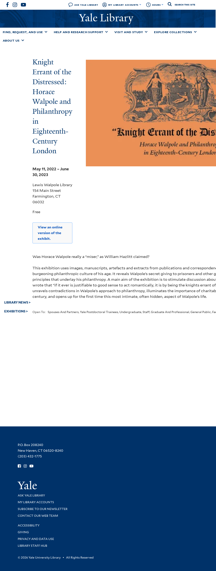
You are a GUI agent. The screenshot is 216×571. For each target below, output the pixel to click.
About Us (11, 40)
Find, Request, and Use (23, 32)
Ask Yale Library (86, 4)
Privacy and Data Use (36, 539)
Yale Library (107, 18)
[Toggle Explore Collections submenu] (195, 32)
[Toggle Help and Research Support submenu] (106, 32)
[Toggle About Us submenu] (22, 40)
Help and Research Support (78, 32)
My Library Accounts (123, 4)
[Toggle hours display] (162, 4)
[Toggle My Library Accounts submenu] (140, 4)
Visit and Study (128, 32)
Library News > (17, 302)
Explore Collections (173, 32)
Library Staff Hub (32, 545)
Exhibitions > (16, 311)
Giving (23, 532)
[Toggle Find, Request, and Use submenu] (46, 32)
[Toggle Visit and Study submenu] (146, 32)
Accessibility (28, 525)
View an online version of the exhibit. (50, 233)
